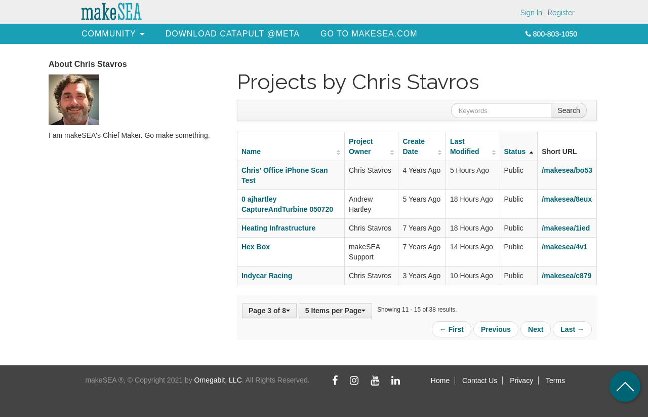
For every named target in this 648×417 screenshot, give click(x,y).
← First (451, 329)
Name (251, 151)
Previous (496, 329)
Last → (572, 329)
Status (515, 151)
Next (535, 329)
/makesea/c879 (566, 276)
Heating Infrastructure (278, 228)
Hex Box (255, 247)
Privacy (521, 380)
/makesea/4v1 (564, 247)
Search (568, 110)
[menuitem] (109, 33)
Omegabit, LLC (218, 380)
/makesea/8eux (567, 199)
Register (561, 13)
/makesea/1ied (566, 228)
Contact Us (479, 380)
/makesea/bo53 (567, 170)
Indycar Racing (266, 276)
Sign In (531, 13)
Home (440, 380)
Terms (555, 380)
